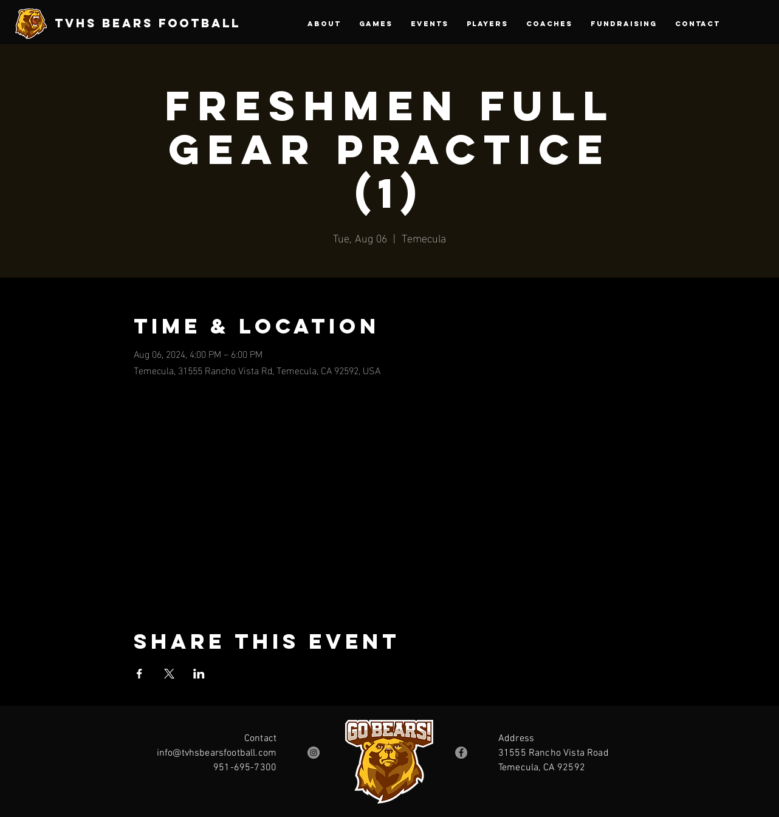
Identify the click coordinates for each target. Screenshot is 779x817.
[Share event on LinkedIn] (199, 674)
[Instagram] (313, 753)
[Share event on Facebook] (139, 674)
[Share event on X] (169, 674)
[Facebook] (461, 753)
